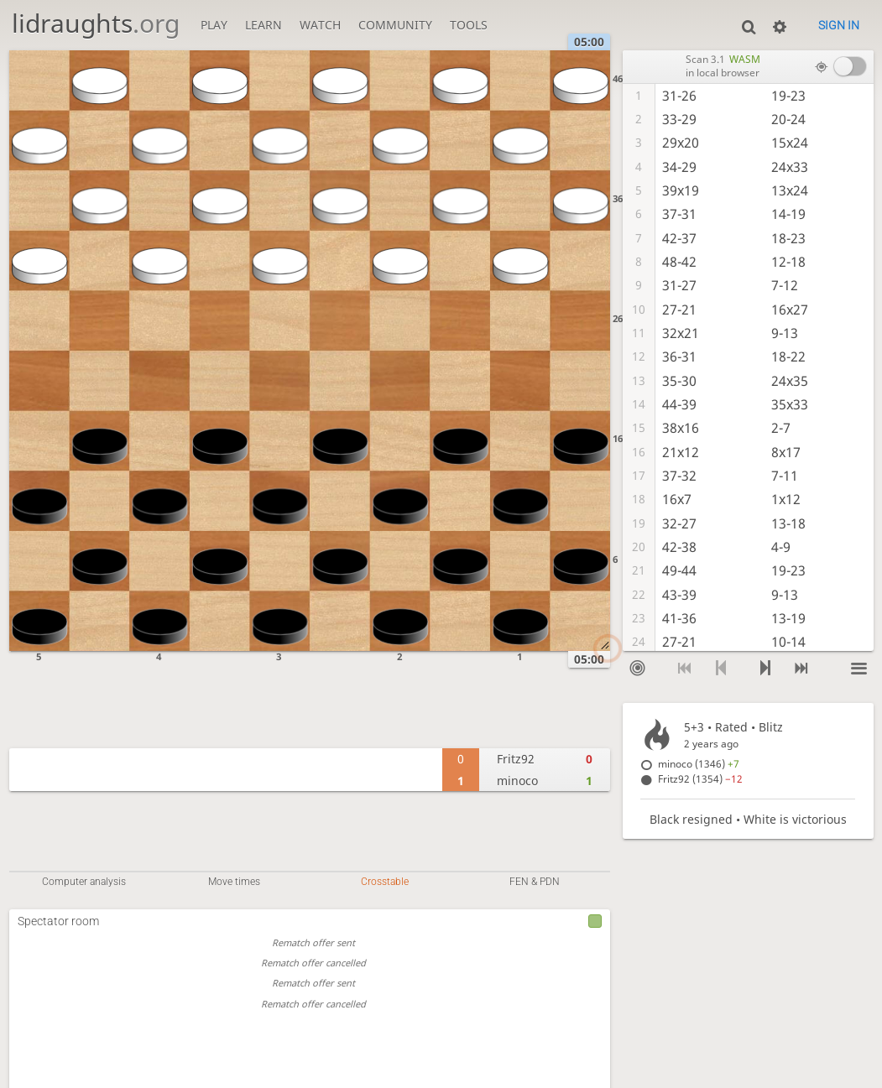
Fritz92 (516, 759)
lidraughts (96, 23)
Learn (263, 25)
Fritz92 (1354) (700, 779)
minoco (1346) (698, 764)
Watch (320, 25)
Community (395, 25)
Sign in (838, 25)
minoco (517, 781)
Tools (469, 25)
